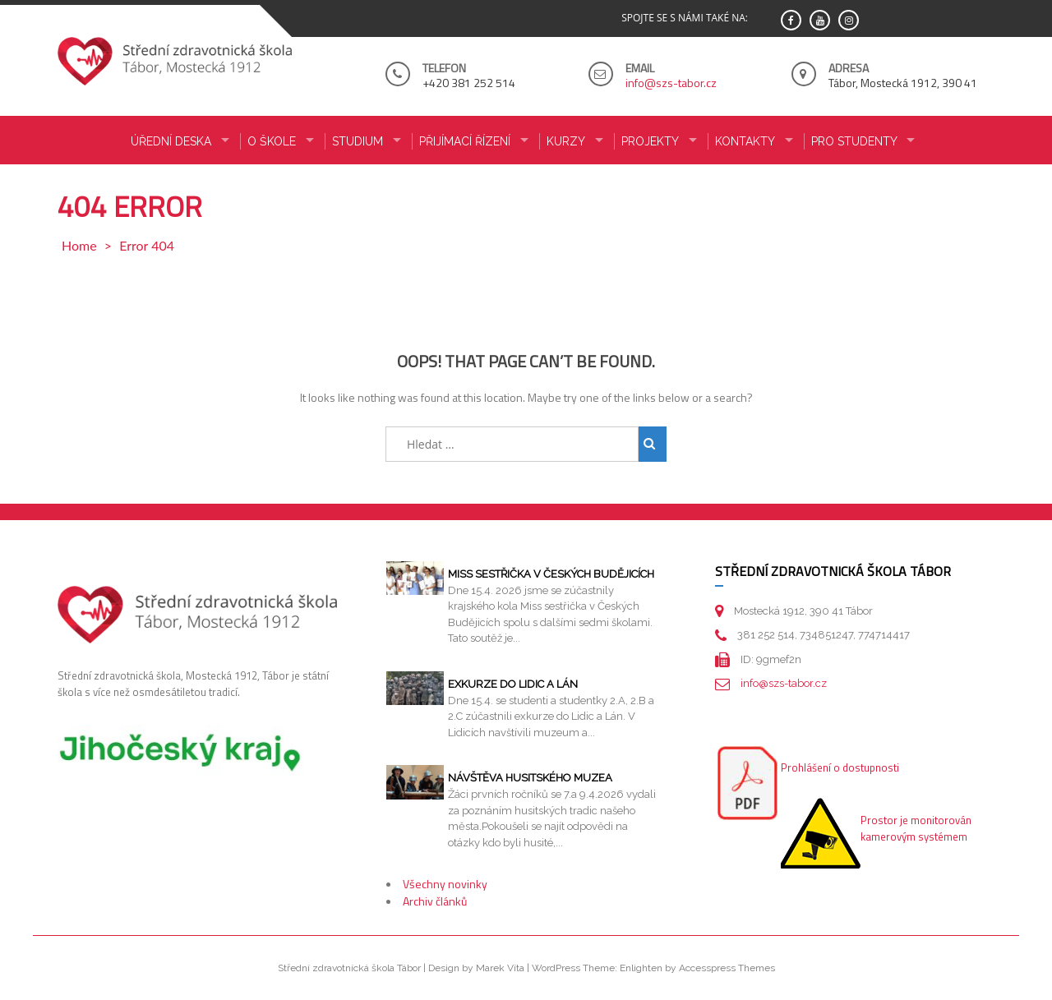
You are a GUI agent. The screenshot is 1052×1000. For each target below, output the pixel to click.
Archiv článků (435, 901)
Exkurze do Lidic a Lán (513, 684)
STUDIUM (357, 141)
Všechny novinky (445, 883)
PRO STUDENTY (854, 141)
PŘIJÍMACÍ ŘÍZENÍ (464, 141)
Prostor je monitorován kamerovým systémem (916, 828)
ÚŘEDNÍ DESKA (171, 141)
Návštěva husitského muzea (530, 778)
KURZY (566, 141)
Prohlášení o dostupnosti (840, 767)
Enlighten (641, 968)
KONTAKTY (745, 141)
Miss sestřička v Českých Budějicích (551, 574)
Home (79, 245)
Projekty (650, 141)
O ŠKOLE (271, 141)
